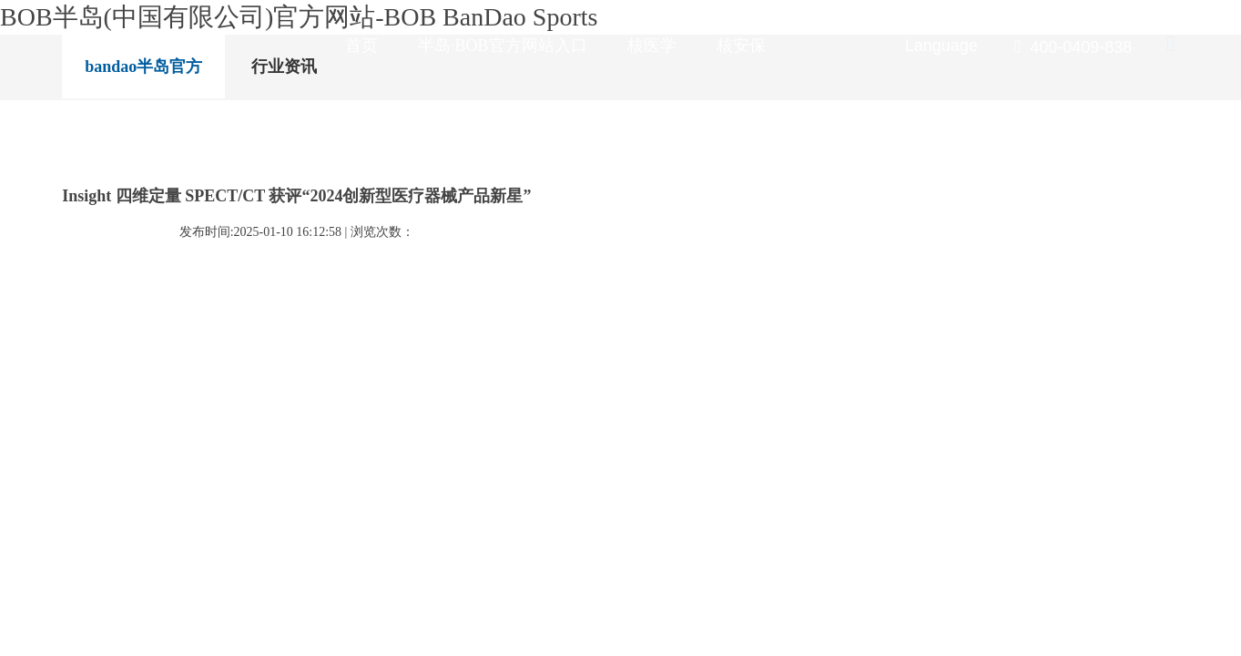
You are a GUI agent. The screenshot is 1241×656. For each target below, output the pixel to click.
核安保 (716, 45)
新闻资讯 (810, 45)
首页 (347, 45)
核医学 (631, 45)
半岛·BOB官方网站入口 (485, 45)
